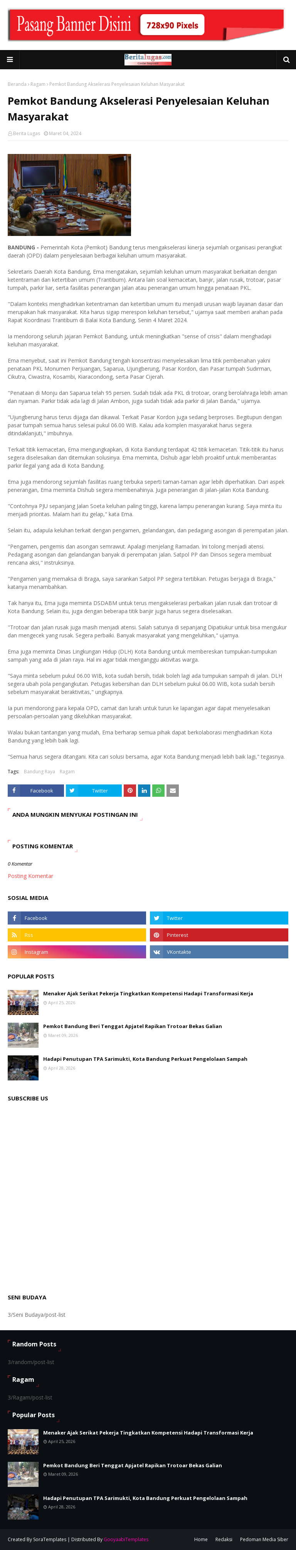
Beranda (17, 84)
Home (201, 1539)
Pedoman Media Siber (264, 1539)
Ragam (37, 84)
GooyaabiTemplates (126, 1539)
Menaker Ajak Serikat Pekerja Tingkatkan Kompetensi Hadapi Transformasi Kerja (148, 993)
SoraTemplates (49, 1539)
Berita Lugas (26, 133)
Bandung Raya (39, 771)
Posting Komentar (30, 876)
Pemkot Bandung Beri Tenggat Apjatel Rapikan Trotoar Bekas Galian (132, 1026)
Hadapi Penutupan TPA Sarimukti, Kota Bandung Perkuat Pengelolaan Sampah (145, 1058)
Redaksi (223, 1539)
